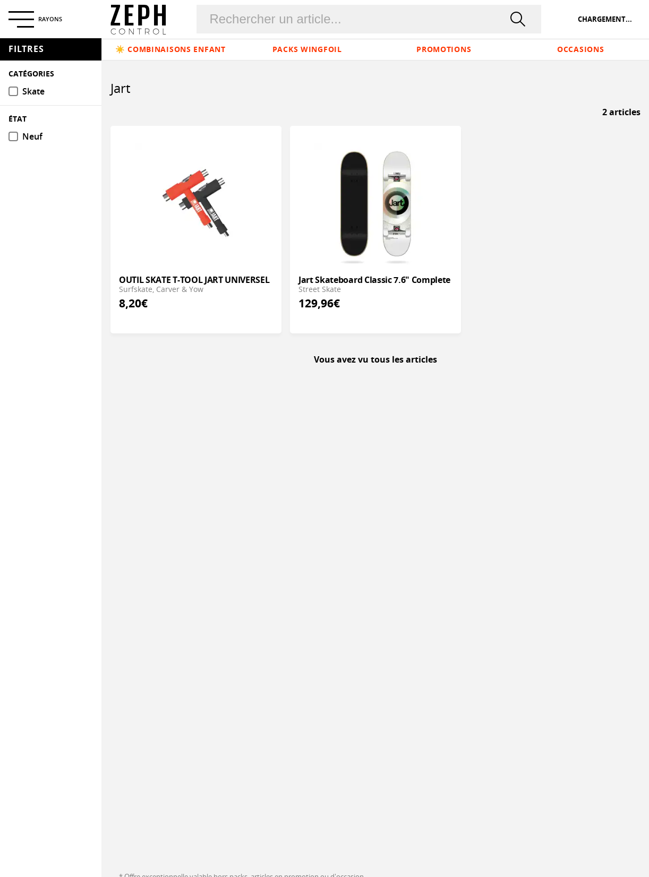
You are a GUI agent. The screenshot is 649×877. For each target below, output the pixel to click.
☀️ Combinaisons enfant (170, 49)
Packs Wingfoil (307, 49)
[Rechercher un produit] (356, 19)
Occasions (580, 49)
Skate (33, 92)
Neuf (32, 137)
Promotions (443, 49)
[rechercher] (520, 19)
